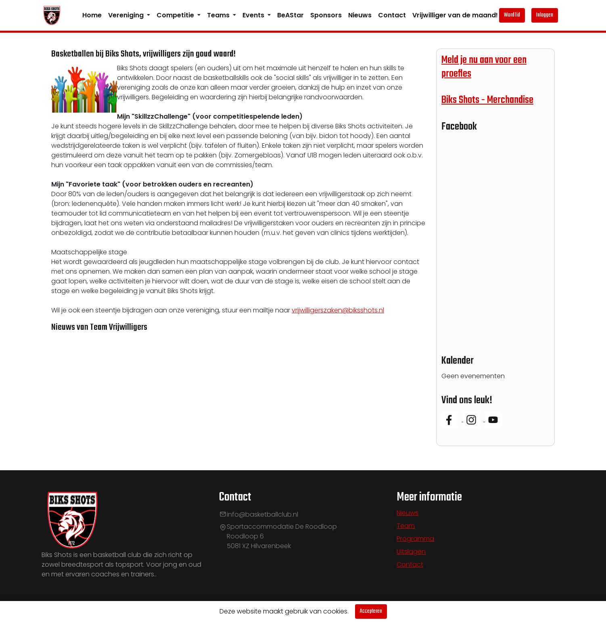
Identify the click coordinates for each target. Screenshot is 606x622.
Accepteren (371, 611)
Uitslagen (411, 551)
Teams (219, 15)
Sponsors (326, 15)
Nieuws (360, 15)
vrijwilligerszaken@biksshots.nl (338, 310)
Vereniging (126, 15)
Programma (415, 538)
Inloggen (544, 15)
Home (92, 15)
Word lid (512, 15)
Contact (392, 15)
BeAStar (290, 15)
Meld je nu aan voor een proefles (484, 67)
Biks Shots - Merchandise (487, 100)
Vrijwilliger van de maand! (455, 15)
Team (406, 525)
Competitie (176, 15)
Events (254, 15)
